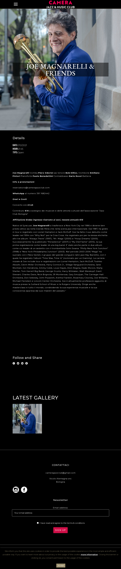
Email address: (60, 508)
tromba (25, 173)
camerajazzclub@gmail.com (61, 473)
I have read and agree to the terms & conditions (62, 523)
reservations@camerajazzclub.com (31, 187)
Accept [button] (61, 565)
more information (89, 554)
